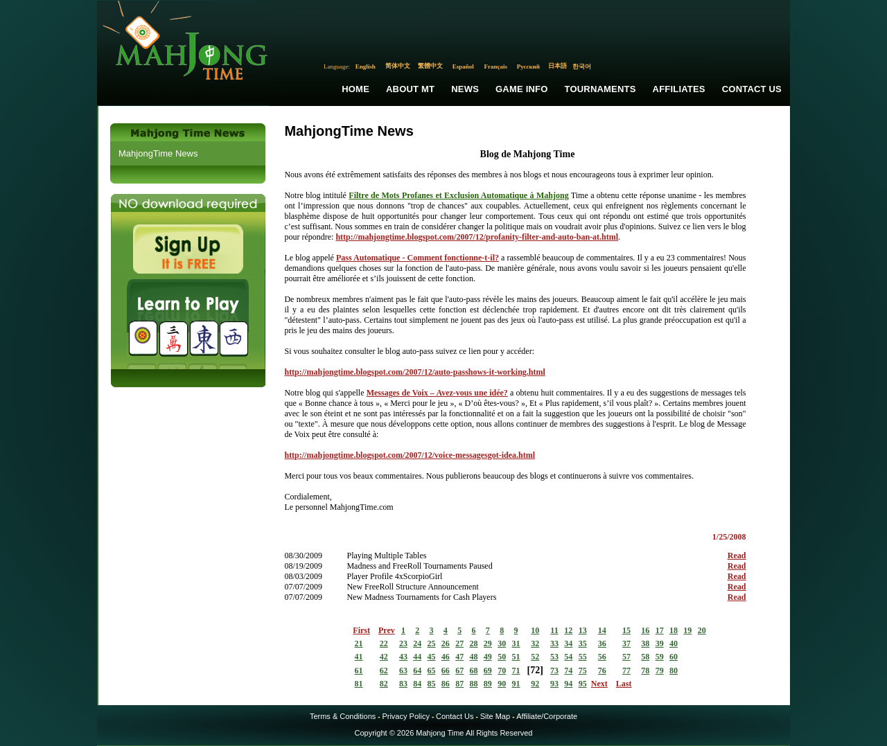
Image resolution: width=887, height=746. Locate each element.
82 (384, 684)
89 (488, 684)
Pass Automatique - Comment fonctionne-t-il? (417, 258)
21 (359, 643)
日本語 (557, 65)
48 (474, 656)
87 (459, 684)
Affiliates (679, 89)
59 (660, 656)
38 (645, 643)
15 (626, 630)
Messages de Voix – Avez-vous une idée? (437, 393)
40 (673, 643)
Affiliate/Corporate (546, 716)
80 (673, 670)
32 (535, 643)
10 (535, 630)
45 (432, 656)
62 (384, 670)
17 (660, 630)
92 (535, 684)
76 (602, 670)
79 (660, 670)
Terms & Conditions (343, 716)
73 (554, 670)
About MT (410, 89)
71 (516, 670)
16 (645, 630)
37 (626, 643)
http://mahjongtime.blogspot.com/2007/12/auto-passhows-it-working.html (414, 372)
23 (403, 643)
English (365, 66)
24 (417, 643)
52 (535, 656)
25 (432, 643)
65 (432, 670)
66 (445, 670)
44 (417, 656)
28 (474, 643)
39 (660, 643)
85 (432, 684)
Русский (528, 66)
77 (626, 670)
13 (583, 630)
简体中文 (397, 65)
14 (602, 630)
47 (459, 656)
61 (359, 670)
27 (459, 643)
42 (384, 656)
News (465, 89)
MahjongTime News (157, 153)
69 (488, 670)
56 (602, 656)
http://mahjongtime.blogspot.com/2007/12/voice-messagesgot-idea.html (409, 455)
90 (502, 684)
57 (626, 656)
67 (459, 670)
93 (554, 684)
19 (687, 630)
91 (516, 684)
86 (445, 684)
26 (445, 643)
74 (568, 670)
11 (554, 630)
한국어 (581, 66)
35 (583, 643)
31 (516, 643)
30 (502, 643)
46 (445, 656)
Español (463, 66)
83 (403, 684)
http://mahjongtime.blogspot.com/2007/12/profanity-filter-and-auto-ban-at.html (476, 237)
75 (583, 670)
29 (488, 643)
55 (583, 656)
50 (502, 656)
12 (568, 630)
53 (554, 656)
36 (602, 643)
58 (645, 656)
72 (535, 670)
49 (488, 656)
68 (474, 670)
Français (496, 66)
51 (516, 656)
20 (702, 630)
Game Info (521, 89)
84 (417, 684)
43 (403, 656)
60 (673, 656)
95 (583, 684)
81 (359, 684)
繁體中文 (430, 65)
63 (403, 670)
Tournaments (600, 89)
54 (568, 656)
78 (645, 670)
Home (355, 89)
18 (673, 630)
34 (568, 643)
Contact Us (752, 89)
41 (359, 656)
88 (474, 684)
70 (502, 670)
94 (568, 684)
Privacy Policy (405, 716)
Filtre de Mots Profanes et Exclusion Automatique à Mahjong (458, 195)
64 (417, 670)
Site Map (495, 716)
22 (384, 643)
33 (554, 643)
